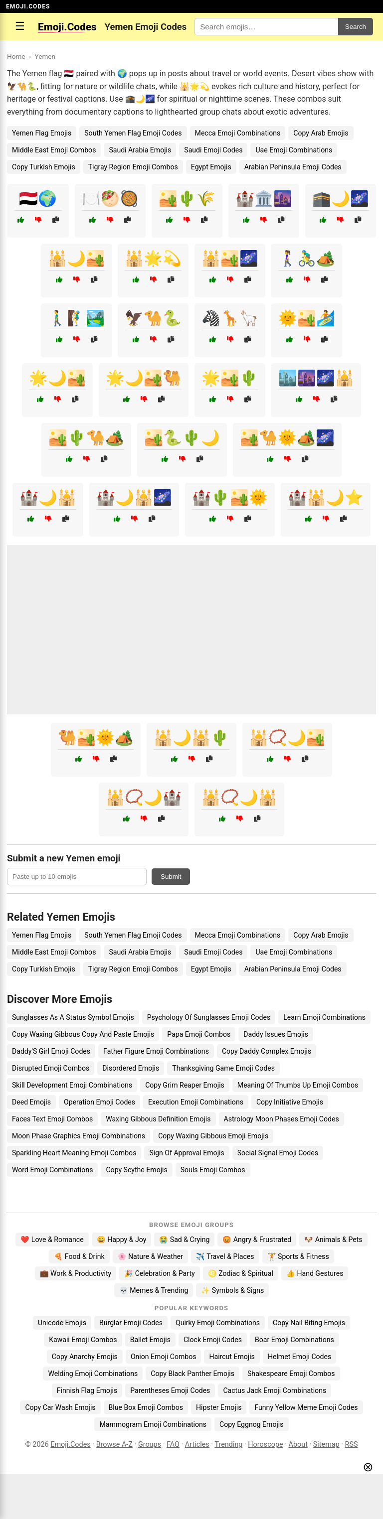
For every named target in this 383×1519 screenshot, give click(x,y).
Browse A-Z (114, 1444)
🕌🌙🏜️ (76, 258)
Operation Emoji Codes (99, 1102)
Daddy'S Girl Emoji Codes (51, 1051)
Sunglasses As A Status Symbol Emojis (73, 1017)
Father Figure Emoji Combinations (156, 1051)
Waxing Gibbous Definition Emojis (158, 1119)
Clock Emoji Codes (213, 1340)
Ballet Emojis (150, 1340)
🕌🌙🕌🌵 (191, 737)
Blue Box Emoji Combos (146, 1407)
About (298, 1444)
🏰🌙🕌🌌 (134, 497)
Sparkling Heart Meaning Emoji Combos (74, 1153)
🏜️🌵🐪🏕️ (86, 437)
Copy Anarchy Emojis (85, 1357)
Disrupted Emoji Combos (50, 1068)
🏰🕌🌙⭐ (326, 497)
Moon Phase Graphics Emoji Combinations (78, 1136)
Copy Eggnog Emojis (251, 1424)
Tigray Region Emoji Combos (133, 167)
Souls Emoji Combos (213, 1170)
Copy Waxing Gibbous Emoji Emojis (213, 1136)
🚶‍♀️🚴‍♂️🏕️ (306, 258)
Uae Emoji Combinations (293, 150)
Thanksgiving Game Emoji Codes (223, 1068)
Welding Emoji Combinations (93, 1374)
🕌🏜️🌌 (229, 258)
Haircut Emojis (231, 1357)
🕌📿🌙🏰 (144, 797)
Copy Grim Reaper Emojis (184, 1085)
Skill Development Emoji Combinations (72, 1085)
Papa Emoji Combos (198, 1034)
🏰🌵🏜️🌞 (230, 497)
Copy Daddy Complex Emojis (266, 1051)
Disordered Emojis (130, 1068)
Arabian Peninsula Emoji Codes (293, 167)
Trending (228, 1444)
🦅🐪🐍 (153, 318)
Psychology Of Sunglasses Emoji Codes (209, 1017)
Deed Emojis (31, 1102)
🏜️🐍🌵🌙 (182, 437)
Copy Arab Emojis (320, 133)
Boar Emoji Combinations (294, 1340)
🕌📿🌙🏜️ (287, 737)
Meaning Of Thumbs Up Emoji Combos (297, 1085)
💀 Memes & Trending (154, 1290)
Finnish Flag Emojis (87, 1390)
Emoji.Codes (70, 1444)
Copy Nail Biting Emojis (309, 1323)
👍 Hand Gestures (314, 1273)
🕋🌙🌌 (340, 198)
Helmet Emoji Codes (299, 1357)
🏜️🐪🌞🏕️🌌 (287, 437)
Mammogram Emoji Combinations (152, 1424)
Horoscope (265, 1444)
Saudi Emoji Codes (213, 150)
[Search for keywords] (266, 26)
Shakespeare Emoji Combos (291, 1374)
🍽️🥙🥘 (110, 198)
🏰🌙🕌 (47, 497)
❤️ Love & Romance (51, 1239)
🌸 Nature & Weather (150, 1256)
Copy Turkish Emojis (43, 167)
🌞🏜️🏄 (306, 318)
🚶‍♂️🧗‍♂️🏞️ (76, 318)
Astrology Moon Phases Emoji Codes (281, 1119)
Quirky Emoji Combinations (218, 1323)
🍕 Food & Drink (79, 1256)
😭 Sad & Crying (184, 1239)
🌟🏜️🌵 (229, 378)
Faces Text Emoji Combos (52, 1119)
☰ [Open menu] (20, 26)
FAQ (173, 1444)
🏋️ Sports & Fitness (298, 1256)
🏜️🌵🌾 (187, 198)
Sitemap (326, 1444)
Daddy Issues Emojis (275, 1034)
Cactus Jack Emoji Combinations (274, 1390)
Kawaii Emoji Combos (83, 1340)
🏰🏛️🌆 (263, 198)
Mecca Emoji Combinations (238, 133)
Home (16, 56)
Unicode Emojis (62, 1323)
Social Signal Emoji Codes (277, 1153)
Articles (197, 1444)
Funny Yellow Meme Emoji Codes (306, 1407)
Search (355, 26)
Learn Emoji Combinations (324, 1017)
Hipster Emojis (218, 1407)
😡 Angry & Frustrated (256, 1239)
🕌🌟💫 (153, 258)
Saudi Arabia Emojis (140, 150)
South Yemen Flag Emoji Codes (133, 133)
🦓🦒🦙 (229, 318)
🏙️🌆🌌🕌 (316, 378)
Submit (171, 876)
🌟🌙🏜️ (57, 378)
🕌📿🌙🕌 (239, 797)
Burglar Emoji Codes (131, 1323)
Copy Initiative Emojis (289, 1102)
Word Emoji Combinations (52, 1170)
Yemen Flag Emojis (41, 133)
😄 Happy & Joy (122, 1239)
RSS (351, 1444)
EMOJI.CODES (28, 6)
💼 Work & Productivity (76, 1273)
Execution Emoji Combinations (195, 1102)
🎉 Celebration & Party (159, 1273)
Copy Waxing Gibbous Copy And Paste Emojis (83, 1034)
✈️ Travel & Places (225, 1256)
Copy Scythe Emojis (136, 1170)
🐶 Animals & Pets (333, 1239)
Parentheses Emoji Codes (170, 1390)
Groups (149, 1444)
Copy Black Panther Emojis (192, 1374)
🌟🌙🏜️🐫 (144, 378)
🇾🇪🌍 (38, 198)
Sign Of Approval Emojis (186, 1153)
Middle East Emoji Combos (54, 150)
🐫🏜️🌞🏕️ (96, 737)
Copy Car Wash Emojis (60, 1407)
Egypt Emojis (211, 167)
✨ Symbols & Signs (232, 1290)
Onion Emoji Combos (163, 1357)
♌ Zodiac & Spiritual (240, 1273)
